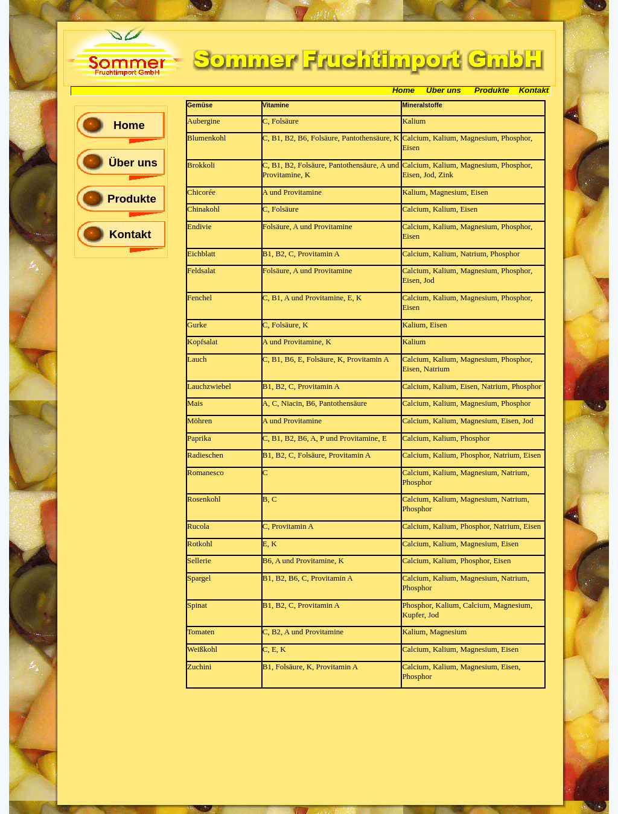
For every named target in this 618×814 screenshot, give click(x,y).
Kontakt (130, 234)
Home (129, 125)
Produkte (131, 198)
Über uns (133, 162)
